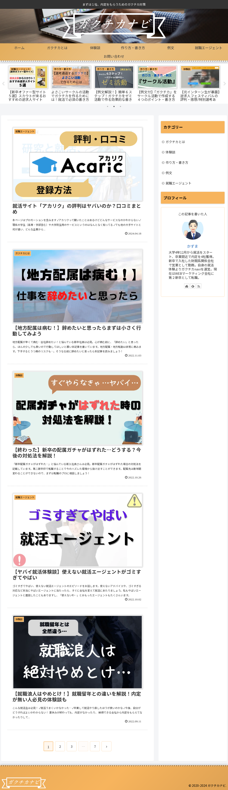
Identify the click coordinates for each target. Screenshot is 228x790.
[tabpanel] (28, 83)
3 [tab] (120, 106)
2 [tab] (114, 106)
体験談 (170, 152)
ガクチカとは (175, 141)
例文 (169, 172)
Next (225, 84)
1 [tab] (107, 106)
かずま (192, 246)
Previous (3, 84)
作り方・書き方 (177, 162)
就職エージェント (178, 183)
